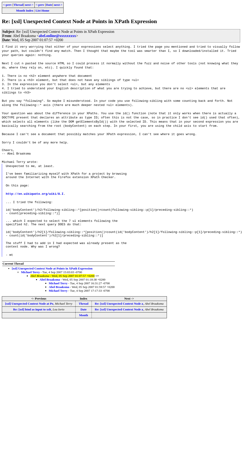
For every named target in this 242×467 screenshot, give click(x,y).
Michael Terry (30, 280)
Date (49, 4)
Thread (18, 4)
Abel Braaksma (50, 288)
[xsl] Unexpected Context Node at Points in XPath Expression (52, 276)
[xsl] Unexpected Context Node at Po (29, 312)
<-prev (7, 4)
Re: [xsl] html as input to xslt (32, 317)
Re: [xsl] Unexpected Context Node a (119, 312)
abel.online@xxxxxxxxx (57, 36)
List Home (42, 10)
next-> (29, 4)
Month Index (24, 10)
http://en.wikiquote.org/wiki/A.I (35, 196)
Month (83, 323)
